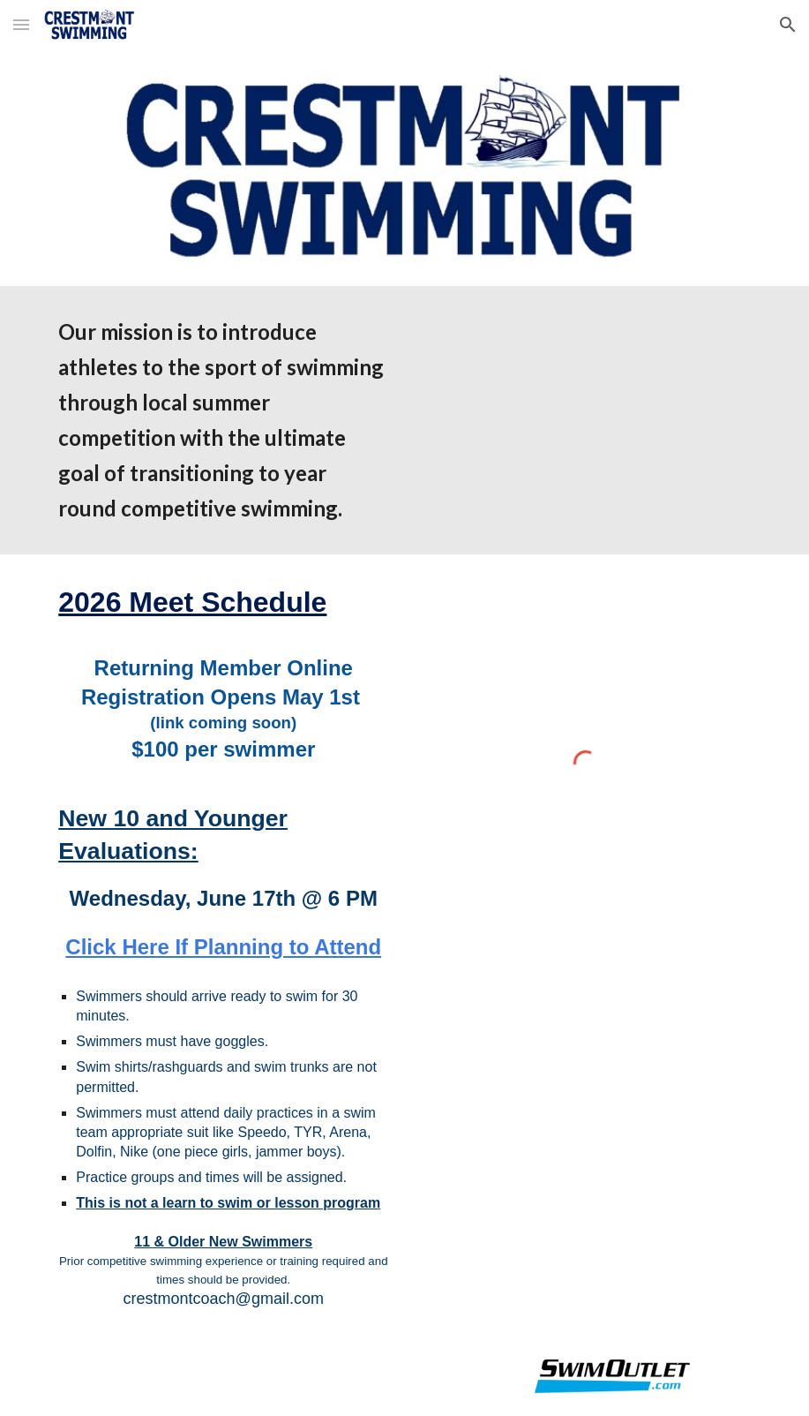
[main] (223, 420)
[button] (21, 24)
